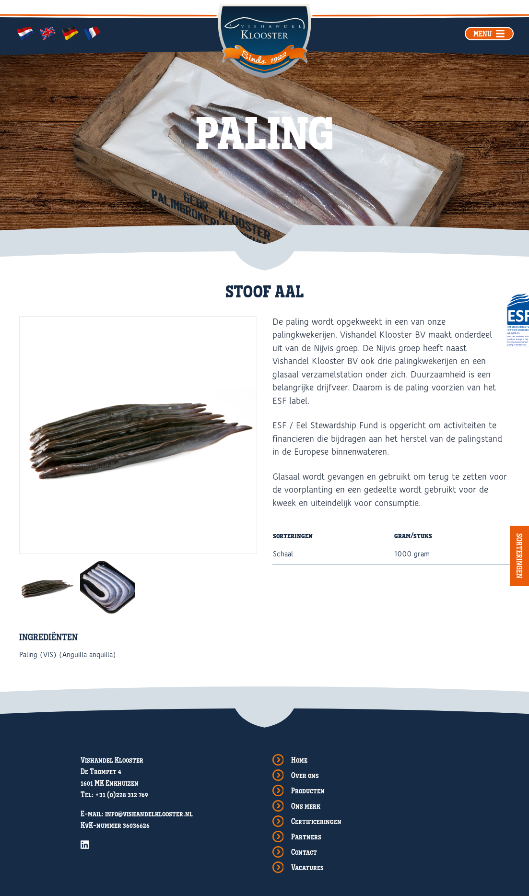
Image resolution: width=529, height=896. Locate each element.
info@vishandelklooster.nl (149, 813)
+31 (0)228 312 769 (121, 794)
